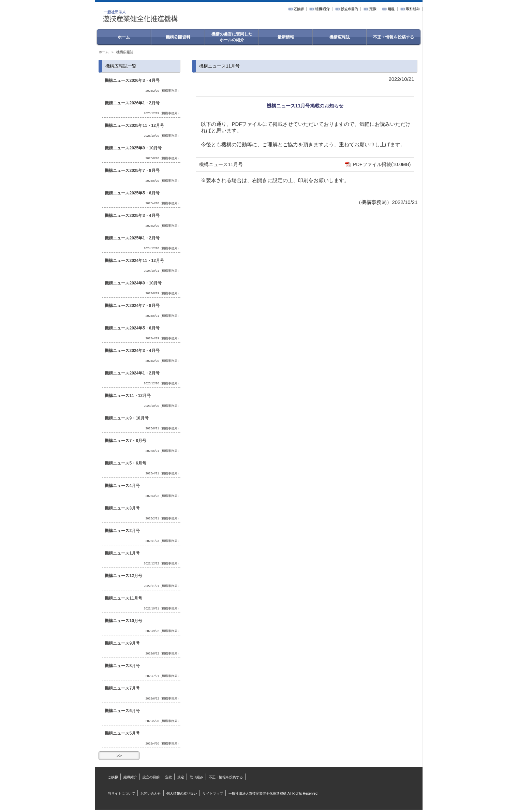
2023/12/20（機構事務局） (162, 383)
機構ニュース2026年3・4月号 (132, 80)
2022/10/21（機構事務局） (162, 608)
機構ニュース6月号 (122, 710)
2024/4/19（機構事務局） (162, 338)
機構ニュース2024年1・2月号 (132, 373)
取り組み (196, 777)
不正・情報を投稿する (226, 777)
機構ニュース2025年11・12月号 (134, 125)
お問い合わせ (150, 793)
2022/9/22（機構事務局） (162, 631)
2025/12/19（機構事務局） (162, 113)
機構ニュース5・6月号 (125, 463)
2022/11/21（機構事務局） (162, 586)
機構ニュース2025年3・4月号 (132, 215)
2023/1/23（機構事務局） (162, 541)
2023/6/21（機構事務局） (162, 451)
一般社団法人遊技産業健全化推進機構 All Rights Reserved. (273, 793)
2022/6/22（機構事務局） (162, 698)
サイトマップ (213, 793)
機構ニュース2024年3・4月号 (132, 350)
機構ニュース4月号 (122, 485)
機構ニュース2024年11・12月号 (134, 260)
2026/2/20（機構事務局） (162, 90)
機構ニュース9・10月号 (126, 418)
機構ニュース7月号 (122, 688)
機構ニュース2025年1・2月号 (132, 238)
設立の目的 (151, 777)
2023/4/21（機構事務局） (162, 473)
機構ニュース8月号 (122, 665)
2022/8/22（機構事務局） (162, 653)
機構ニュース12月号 (123, 575)
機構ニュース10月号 (123, 620)
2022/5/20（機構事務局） (162, 721)
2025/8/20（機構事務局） (162, 158)
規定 (180, 777)
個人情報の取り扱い (181, 793)
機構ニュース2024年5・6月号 (132, 328)
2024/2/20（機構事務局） (162, 361)
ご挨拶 (113, 777)
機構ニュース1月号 (122, 553)
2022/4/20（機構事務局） (162, 743)
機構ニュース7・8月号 (125, 440)
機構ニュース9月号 (122, 643)
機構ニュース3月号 (122, 508)
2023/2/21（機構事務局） (162, 518)
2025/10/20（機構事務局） (162, 135)
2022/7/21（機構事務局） (162, 676)
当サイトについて (121, 793)
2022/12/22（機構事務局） (162, 563)
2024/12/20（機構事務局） (162, 248)
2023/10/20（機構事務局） (162, 406)
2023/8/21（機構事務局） (162, 428)
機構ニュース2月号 (122, 530)
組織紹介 (130, 777)
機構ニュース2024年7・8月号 (132, 305)
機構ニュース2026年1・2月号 (132, 103)
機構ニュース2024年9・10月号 (133, 283)
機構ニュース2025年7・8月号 (132, 170)
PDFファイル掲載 (368, 164)
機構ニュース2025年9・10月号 (133, 148)
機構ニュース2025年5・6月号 (132, 193)
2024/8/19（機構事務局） (162, 293)
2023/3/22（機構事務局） (162, 496)
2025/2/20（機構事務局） (162, 225)
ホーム (104, 52)
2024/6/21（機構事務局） (162, 316)
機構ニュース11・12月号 (128, 395)
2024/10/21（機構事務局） (162, 271)
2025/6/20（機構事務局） (162, 180)
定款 (168, 777)
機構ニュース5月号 (122, 733)
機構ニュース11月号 (221, 164)
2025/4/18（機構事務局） (162, 203)
